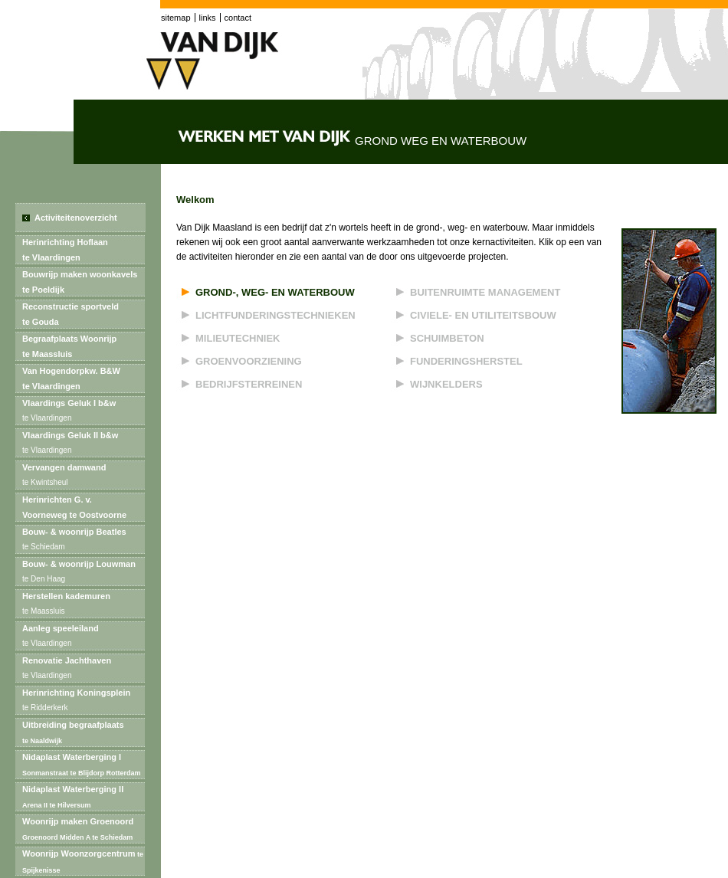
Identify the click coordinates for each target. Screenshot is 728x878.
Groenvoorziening (248, 361)
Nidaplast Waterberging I (81, 764)
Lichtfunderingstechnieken (275, 315)
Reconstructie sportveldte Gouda (70, 314)
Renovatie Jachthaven (66, 669)
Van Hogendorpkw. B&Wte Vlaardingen (71, 378)
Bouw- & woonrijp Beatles (75, 541)
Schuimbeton (447, 338)
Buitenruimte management (485, 292)
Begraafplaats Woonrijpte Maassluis (69, 346)
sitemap (176, 17)
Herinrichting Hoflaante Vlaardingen (65, 250)
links (207, 17)
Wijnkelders (446, 384)
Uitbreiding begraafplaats (73, 732)
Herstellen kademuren (66, 605)
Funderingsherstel (466, 361)
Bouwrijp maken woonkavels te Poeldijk (79, 282)
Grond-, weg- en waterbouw (275, 292)
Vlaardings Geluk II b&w (70, 444)
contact (238, 17)
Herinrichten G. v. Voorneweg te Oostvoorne (75, 509)
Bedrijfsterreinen (248, 384)
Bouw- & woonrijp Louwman (80, 573)
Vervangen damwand (65, 476)
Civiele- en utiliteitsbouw (483, 315)
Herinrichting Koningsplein (76, 702)
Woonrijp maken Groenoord (77, 829)
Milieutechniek (237, 338)
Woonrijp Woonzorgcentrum (82, 861)
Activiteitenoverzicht (75, 217)
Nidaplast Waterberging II (72, 797)
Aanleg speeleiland (61, 637)
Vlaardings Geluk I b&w (69, 412)
